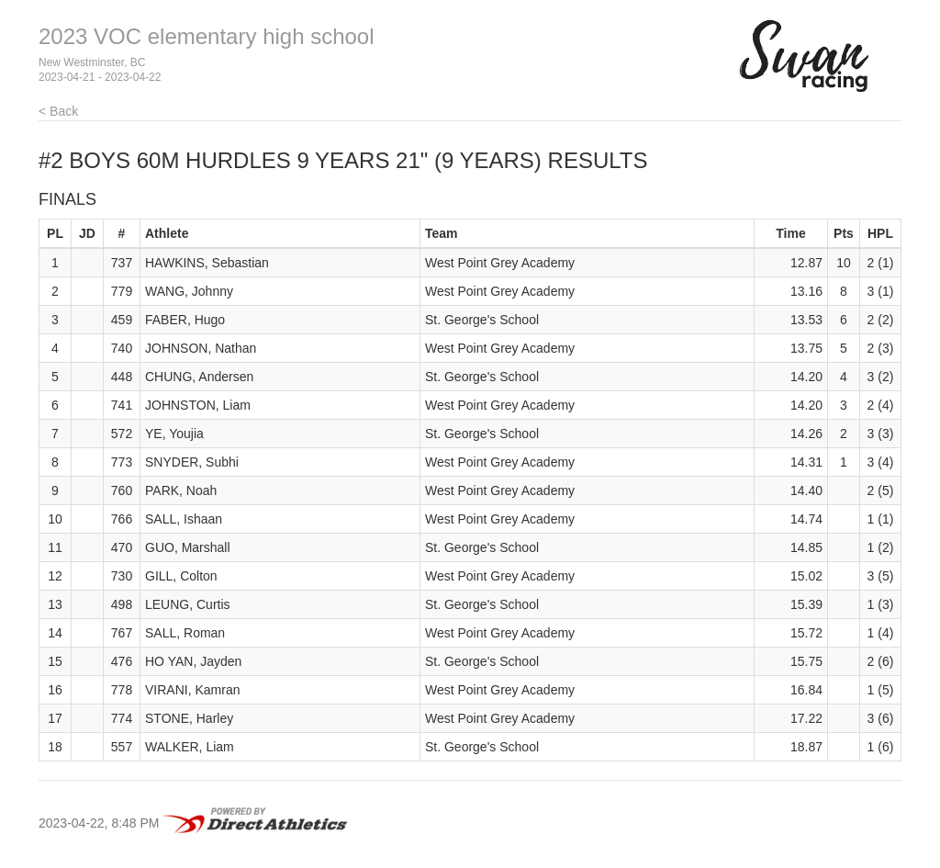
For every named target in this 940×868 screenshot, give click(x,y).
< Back (58, 111)
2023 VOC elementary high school (207, 36)
